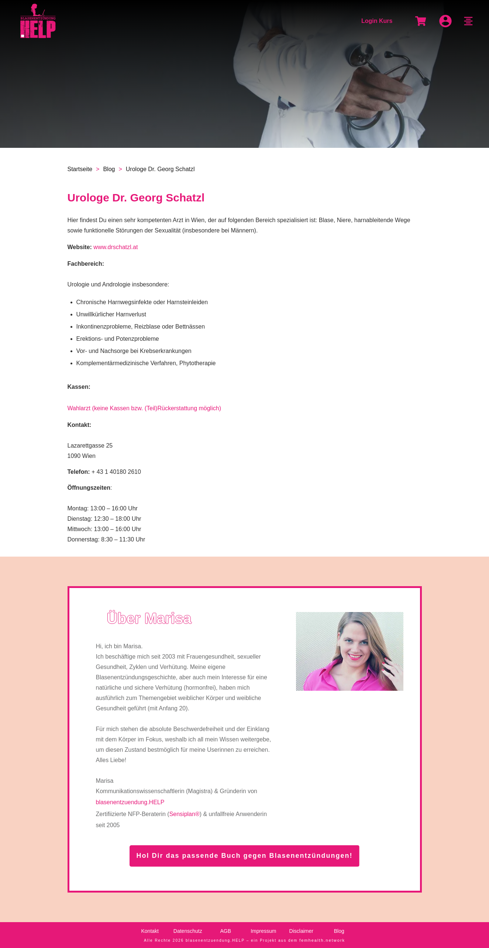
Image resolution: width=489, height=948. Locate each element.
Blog (339, 931)
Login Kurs (376, 21)
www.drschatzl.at (115, 247)
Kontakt (150, 931)
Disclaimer (301, 931)
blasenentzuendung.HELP (130, 802)
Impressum (263, 931)
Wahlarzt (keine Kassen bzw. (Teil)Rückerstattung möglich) (144, 408)
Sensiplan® (184, 814)
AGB (225, 931)
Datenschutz (187, 931)
